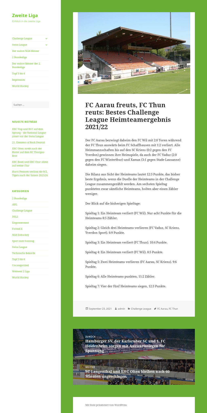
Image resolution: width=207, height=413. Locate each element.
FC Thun (173, 308)
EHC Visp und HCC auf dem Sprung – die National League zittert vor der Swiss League (29, 132)
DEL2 (15, 216)
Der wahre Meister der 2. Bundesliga (26, 65)
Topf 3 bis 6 (18, 73)
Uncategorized (20, 265)
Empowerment (20, 222)
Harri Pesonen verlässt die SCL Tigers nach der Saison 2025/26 (30, 173)
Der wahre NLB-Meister (25, 51)
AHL (14, 204)
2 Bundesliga (19, 57)
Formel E (17, 229)
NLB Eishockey (20, 235)
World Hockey (20, 86)
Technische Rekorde (23, 253)
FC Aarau (162, 308)
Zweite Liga (25, 15)
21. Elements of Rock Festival (28, 142)
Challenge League (22, 38)
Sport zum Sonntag (23, 241)
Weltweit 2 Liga (21, 271)
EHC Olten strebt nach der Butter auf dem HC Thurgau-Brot (28, 152)
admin (121, 308)
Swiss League (19, 44)
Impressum (18, 80)
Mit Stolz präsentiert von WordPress (106, 405)
